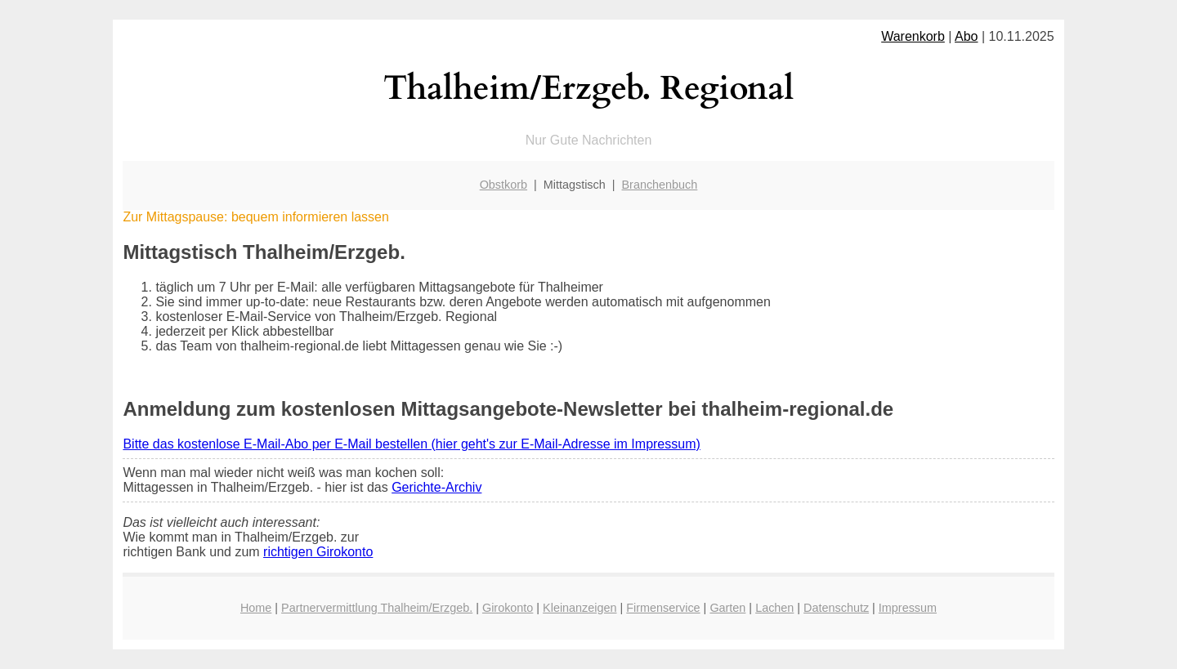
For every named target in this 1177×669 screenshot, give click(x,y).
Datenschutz (836, 607)
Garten (727, 607)
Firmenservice (663, 607)
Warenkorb (913, 36)
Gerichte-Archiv (436, 487)
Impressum (908, 607)
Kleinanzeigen (579, 607)
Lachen (774, 607)
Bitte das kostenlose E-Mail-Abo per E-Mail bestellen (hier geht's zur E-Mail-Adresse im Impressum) (411, 444)
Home (255, 607)
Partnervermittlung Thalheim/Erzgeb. (376, 607)
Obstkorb (503, 184)
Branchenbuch (660, 184)
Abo (966, 36)
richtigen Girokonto (318, 552)
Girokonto (507, 607)
